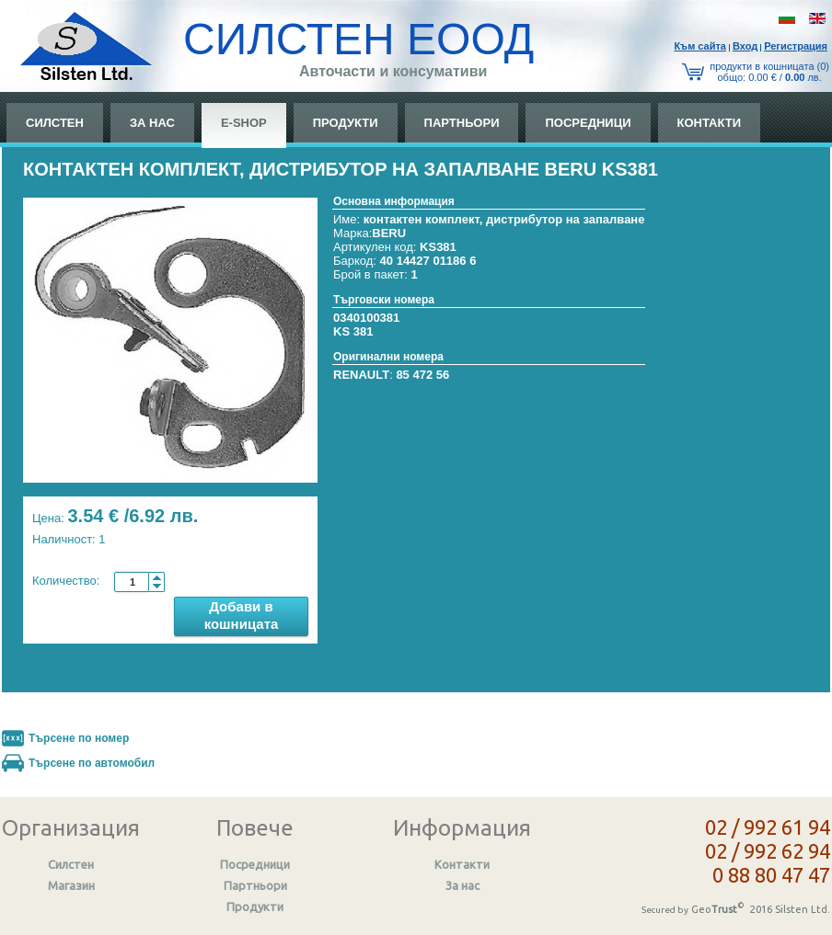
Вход (745, 45)
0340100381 (366, 318)
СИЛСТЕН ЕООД (358, 39)
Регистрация (795, 45)
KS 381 (353, 331)
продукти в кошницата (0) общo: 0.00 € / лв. (769, 72)
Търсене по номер (79, 738)
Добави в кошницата (241, 615)
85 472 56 (422, 375)
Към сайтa (700, 45)
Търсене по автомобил (92, 763)
